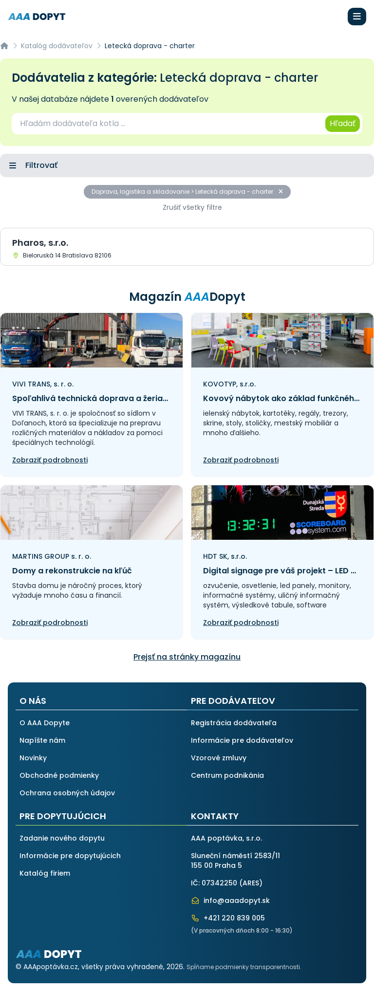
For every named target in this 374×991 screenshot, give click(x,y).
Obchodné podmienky (59, 775)
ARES (251, 883)
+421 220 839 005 (228, 918)
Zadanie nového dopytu (62, 838)
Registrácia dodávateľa (234, 723)
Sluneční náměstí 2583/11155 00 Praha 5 (235, 860)
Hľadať (342, 123)
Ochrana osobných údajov (67, 793)
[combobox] (167, 123)
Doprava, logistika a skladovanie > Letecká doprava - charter (187, 191)
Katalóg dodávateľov (57, 46)
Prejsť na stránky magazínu (187, 656)
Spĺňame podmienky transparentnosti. (244, 967)
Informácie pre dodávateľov (242, 740)
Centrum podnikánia (227, 775)
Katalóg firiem (44, 873)
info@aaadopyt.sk (230, 900)
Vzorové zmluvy (218, 758)
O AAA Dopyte (44, 723)
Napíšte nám (42, 740)
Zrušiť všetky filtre (192, 207)
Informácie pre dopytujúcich (70, 856)
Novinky (33, 758)
